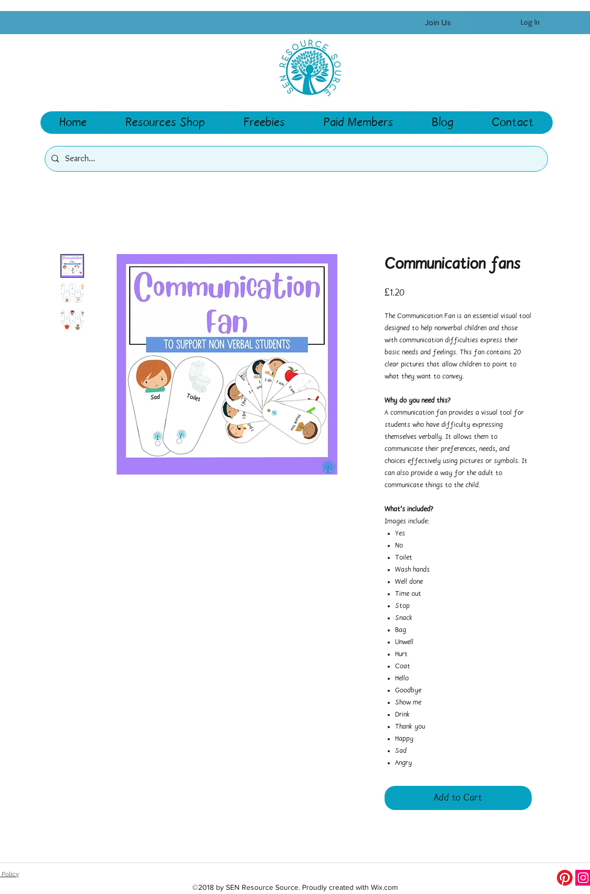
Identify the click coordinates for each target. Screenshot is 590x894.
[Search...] (295, 158)
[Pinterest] (565, 878)
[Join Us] (438, 23)
